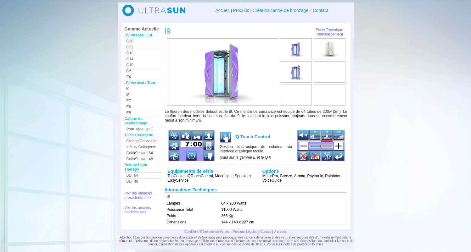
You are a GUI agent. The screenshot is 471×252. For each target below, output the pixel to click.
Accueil (223, 10)
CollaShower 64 (139, 153)
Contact (319, 10)
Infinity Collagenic (141, 147)
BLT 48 (132, 181)
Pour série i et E (139, 129)
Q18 (130, 53)
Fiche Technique (329, 30)
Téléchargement (329, 34)
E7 (128, 101)
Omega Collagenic (142, 141)
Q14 (130, 59)
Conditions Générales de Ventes (206, 231)
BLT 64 (132, 175)
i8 (127, 95)
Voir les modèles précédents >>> (138, 195)
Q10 (130, 65)
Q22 (130, 47)
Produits (241, 10)
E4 (128, 77)
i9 (127, 89)
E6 (128, 107)
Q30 (130, 41)
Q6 (129, 71)
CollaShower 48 (139, 159)
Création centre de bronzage (280, 10)
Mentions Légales (245, 231)
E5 (128, 113)
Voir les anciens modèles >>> (138, 209)
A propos (280, 231)
